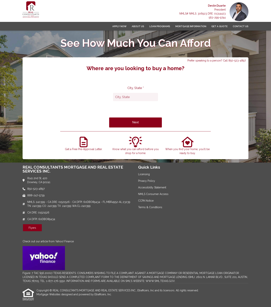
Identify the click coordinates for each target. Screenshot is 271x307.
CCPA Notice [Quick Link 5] (146, 200)
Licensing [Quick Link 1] (144, 174)
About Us (138, 26)
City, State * (135, 88)
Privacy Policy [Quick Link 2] (146, 180)
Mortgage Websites (49, 294)
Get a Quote (219, 26)
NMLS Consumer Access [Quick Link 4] (153, 194)
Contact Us (240, 26)
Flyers (32, 227)
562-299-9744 (217, 17)
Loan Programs (159, 26)
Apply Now (119, 26)
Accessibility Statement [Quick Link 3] (152, 187)
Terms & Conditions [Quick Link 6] (150, 207)
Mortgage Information (190, 26)
